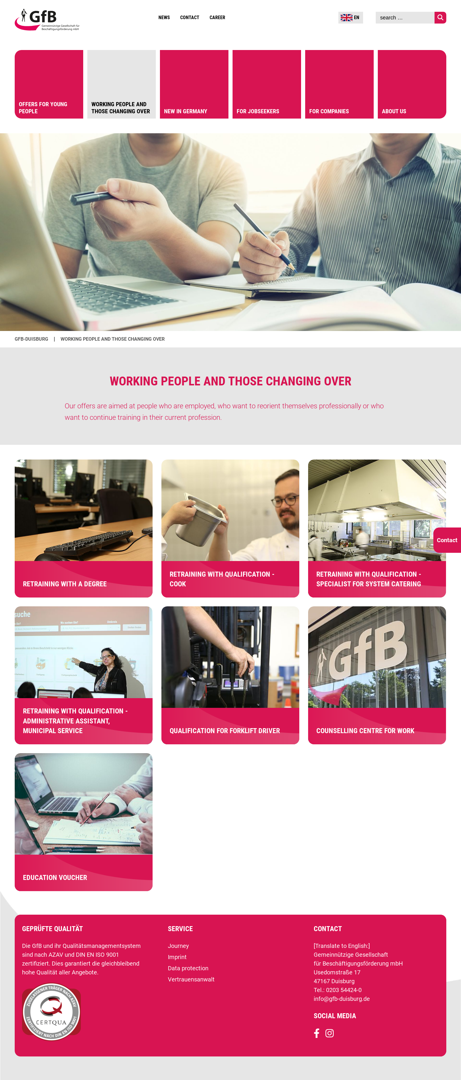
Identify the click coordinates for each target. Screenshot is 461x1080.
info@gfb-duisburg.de (342, 998)
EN (350, 17)
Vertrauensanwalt (191, 979)
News (164, 17)
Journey (178, 945)
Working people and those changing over (113, 339)
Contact (189, 17)
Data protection (188, 968)
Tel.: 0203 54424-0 (338, 990)
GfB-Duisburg (31, 339)
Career (217, 17)
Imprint (177, 957)
